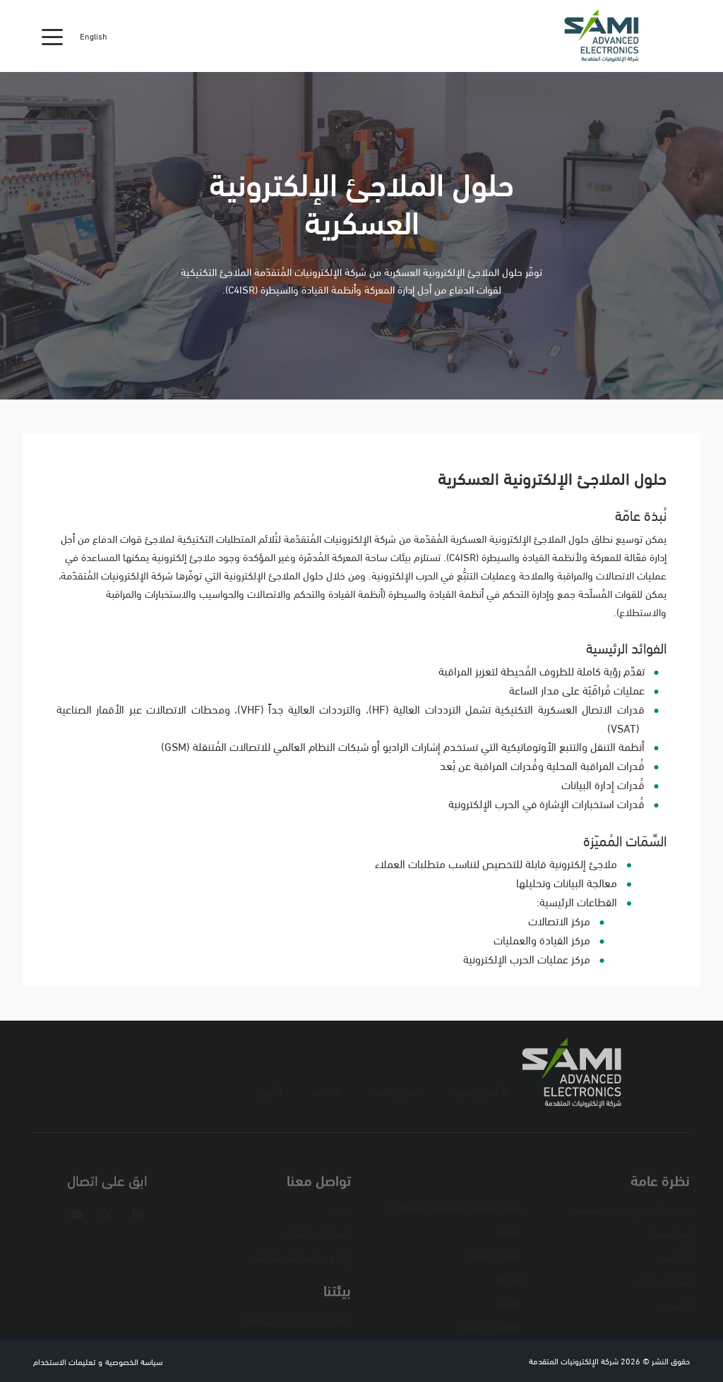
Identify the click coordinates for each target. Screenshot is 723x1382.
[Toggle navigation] (52, 36)
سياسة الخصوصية (133, 1361)
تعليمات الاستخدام (64, 1361)
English (93, 36)
